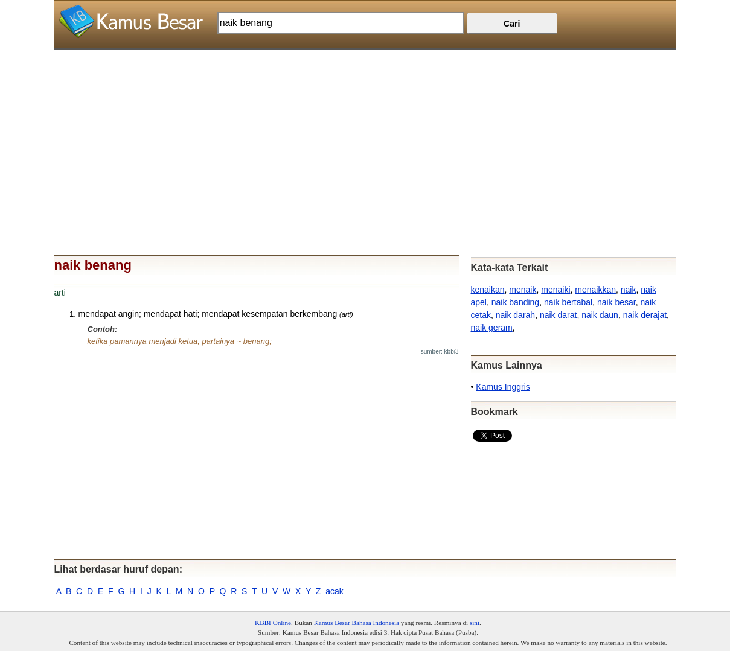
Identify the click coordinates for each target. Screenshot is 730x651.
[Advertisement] (365, 134)
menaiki (555, 289)
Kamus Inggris (503, 387)
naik (628, 289)
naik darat (558, 315)
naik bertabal (568, 302)
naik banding (515, 302)
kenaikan (488, 289)
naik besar (616, 302)
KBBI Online (273, 622)
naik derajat (645, 315)
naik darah (515, 315)
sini (474, 622)
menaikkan (595, 289)
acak (334, 591)
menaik (522, 289)
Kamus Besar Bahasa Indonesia (356, 622)
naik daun (599, 315)
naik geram (492, 327)
